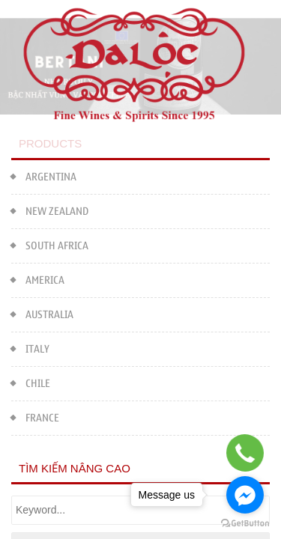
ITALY (30, 347)
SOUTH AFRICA (49, 244)
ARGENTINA (43, 175)
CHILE (30, 382)
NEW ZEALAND (49, 210)
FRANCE (35, 416)
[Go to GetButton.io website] (245, 524)
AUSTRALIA (42, 313)
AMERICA (37, 279)
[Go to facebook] (245, 495)
